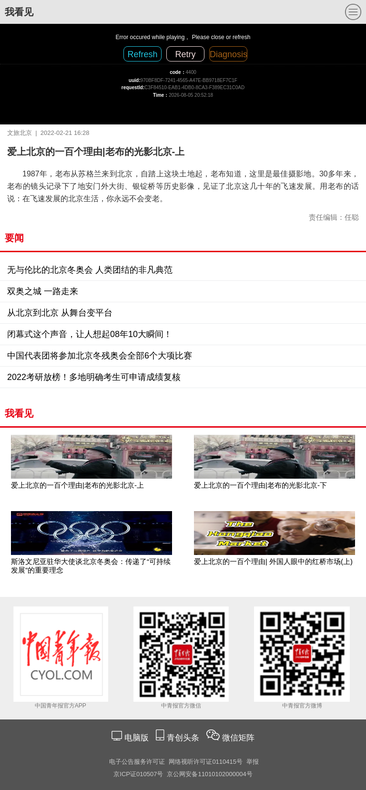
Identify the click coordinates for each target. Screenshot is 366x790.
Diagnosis (228, 54)
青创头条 (184, 737)
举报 (252, 761)
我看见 (19, 12)
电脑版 (136, 737)
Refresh (142, 54)
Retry (185, 54)
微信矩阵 (238, 737)
